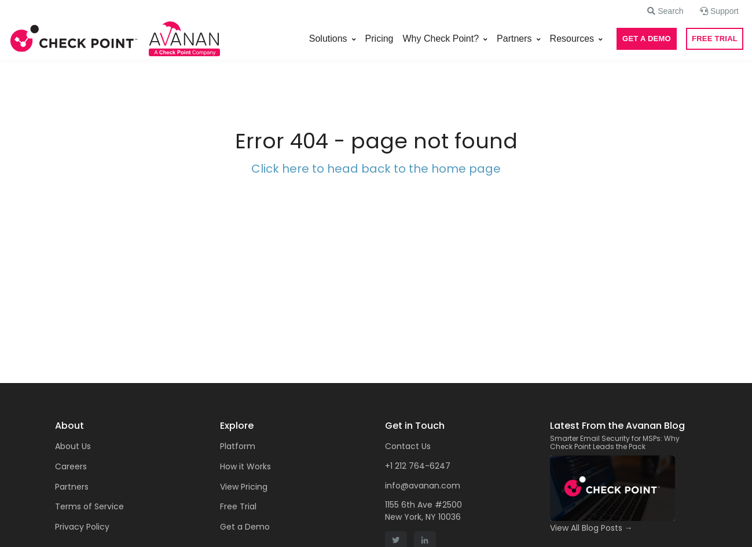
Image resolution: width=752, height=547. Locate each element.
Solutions (328, 38)
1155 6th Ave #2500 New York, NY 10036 (423, 511)
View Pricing (243, 487)
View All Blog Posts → (591, 528)
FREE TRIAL (715, 38)
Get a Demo (245, 527)
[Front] (74, 38)
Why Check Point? (441, 38)
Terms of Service (89, 506)
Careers (71, 466)
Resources (572, 38)
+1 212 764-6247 (417, 466)
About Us (73, 446)
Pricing (379, 38)
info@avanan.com (422, 485)
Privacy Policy (82, 527)
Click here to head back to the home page (376, 169)
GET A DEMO (646, 38)
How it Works (245, 466)
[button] (665, 11)
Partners (514, 38)
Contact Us (408, 446)
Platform (237, 446)
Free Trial (238, 506)
